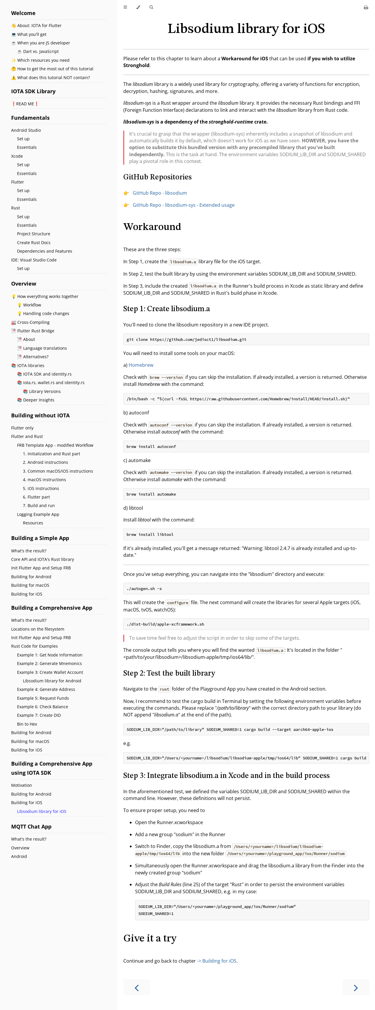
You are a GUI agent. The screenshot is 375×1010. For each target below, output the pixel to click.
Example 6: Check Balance (42, 706)
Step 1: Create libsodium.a (166, 309)
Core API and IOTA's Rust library (42, 559)
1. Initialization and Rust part (51, 453)
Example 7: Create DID (39, 715)
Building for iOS (26, 594)
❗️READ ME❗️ (25, 103)
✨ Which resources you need (40, 60)
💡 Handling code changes (43, 313)
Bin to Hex (27, 724)
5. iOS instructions (41, 488)
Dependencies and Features (44, 251)
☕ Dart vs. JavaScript (38, 51)
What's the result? (28, 551)
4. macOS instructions (44, 479)
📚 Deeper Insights (35, 400)
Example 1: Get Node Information (50, 655)
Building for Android (31, 576)
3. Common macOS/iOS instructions (58, 471)
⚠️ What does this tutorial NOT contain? (50, 77)
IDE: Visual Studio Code (34, 260)
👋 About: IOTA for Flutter (36, 25)
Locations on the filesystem (37, 629)
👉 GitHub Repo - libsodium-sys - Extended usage (179, 205)
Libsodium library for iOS (41, 811)
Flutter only (22, 428)
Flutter (17, 182)
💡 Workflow (29, 305)
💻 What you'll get (28, 34)
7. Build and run (39, 505)
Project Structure (33, 233)
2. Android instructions (45, 462)
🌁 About (26, 339)
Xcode (17, 156)
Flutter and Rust (27, 436)
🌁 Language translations (42, 348)
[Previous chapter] (136, 987)
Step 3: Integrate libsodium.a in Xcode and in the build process (226, 776)
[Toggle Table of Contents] (125, 7)
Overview (20, 848)
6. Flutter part (36, 497)
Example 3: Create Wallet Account (50, 672)
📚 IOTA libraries (27, 365)
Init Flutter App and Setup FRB (41, 568)
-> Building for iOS (216, 961)
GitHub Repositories (157, 177)
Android (19, 856)
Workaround (152, 227)
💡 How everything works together (44, 296)
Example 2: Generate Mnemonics (49, 663)
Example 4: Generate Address (46, 689)
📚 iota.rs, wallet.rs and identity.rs (51, 382)
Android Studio (26, 130)
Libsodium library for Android (52, 681)
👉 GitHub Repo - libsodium (155, 193)
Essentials (27, 147)
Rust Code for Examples (34, 646)
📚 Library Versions (42, 391)
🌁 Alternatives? (32, 356)
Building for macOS (30, 585)
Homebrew (141, 365)
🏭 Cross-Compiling (30, 322)
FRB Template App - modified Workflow (55, 445)
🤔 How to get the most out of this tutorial (52, 68)
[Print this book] (366, 7)
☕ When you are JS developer (40, 43)
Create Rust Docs (34, 242)
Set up (23, 138)
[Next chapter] (356, 987)
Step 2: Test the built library (169, 673)
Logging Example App (38, 514)
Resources (33, 523)
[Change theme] (138, 7)
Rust (15, 208)
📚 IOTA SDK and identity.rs (44, 374)
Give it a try (149, 939)
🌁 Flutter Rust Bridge (32, 331)
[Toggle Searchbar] (151, 7)
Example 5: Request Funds (43, 698)
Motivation (21, 785)
